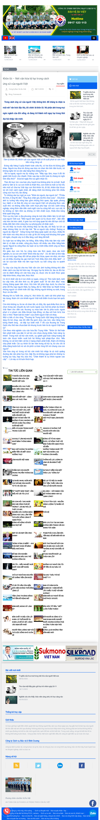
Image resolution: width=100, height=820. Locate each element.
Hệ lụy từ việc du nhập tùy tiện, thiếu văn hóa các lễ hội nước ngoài (53, 483)
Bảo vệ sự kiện (58, 813)
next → (94, 154)
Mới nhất (74, 86)
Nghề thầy (47, 386)
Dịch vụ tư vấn (46, 813)
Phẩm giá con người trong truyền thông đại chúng (22, 472)
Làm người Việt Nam (20, 460)
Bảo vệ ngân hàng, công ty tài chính (47, 816)
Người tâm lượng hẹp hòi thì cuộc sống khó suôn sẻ (22, 632)
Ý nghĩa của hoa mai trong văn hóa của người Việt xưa (21, 378)
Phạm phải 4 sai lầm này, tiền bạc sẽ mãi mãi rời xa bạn (54, 535)
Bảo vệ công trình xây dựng (71, 816)
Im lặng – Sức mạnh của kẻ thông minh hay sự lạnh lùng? (53, 493)
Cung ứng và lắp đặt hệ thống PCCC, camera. (23, 813)
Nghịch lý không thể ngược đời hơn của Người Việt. (52, 430)
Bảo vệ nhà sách (33, 818)
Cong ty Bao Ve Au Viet (17, 89)
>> (20, 60)
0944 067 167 (74, 172)
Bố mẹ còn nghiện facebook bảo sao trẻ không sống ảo (21, 556)
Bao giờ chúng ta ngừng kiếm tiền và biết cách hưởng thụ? (22, 451)
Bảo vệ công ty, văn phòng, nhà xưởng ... (35, 56)
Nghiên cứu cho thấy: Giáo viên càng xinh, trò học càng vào (22, 389)
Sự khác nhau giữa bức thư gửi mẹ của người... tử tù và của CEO (22, 483)
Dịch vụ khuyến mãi (42, 811)
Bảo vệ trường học (13, 816)
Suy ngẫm (60, 84)
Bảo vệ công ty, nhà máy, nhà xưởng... (19, 811)
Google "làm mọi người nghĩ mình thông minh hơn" (22, 441)
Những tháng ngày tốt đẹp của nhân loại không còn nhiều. (53, 451)
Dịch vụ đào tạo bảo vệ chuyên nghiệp (85, 56)
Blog (10, 94)
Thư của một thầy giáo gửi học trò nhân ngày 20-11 (53, 378)
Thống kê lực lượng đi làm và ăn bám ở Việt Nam (53, 462)
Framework (17, 94)
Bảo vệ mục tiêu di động (50, 818)
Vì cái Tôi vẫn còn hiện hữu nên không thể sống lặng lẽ (23, 588)
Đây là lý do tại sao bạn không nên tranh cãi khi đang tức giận (53, 525)
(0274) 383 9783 (76, 182)
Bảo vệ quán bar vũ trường (16, 818)
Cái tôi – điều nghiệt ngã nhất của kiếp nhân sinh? (22, 567)
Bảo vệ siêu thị (27, 816)
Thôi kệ (46, 512)
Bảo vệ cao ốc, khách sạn (74, 813)
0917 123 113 (74, 191)
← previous (90, 154)
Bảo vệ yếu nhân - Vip (58, 811)
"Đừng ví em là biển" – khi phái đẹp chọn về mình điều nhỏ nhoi (23, 546)
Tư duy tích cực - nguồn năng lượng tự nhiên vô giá (53, 504)
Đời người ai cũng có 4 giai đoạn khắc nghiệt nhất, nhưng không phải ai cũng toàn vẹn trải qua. (53, 622)
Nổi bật (73, 79)
